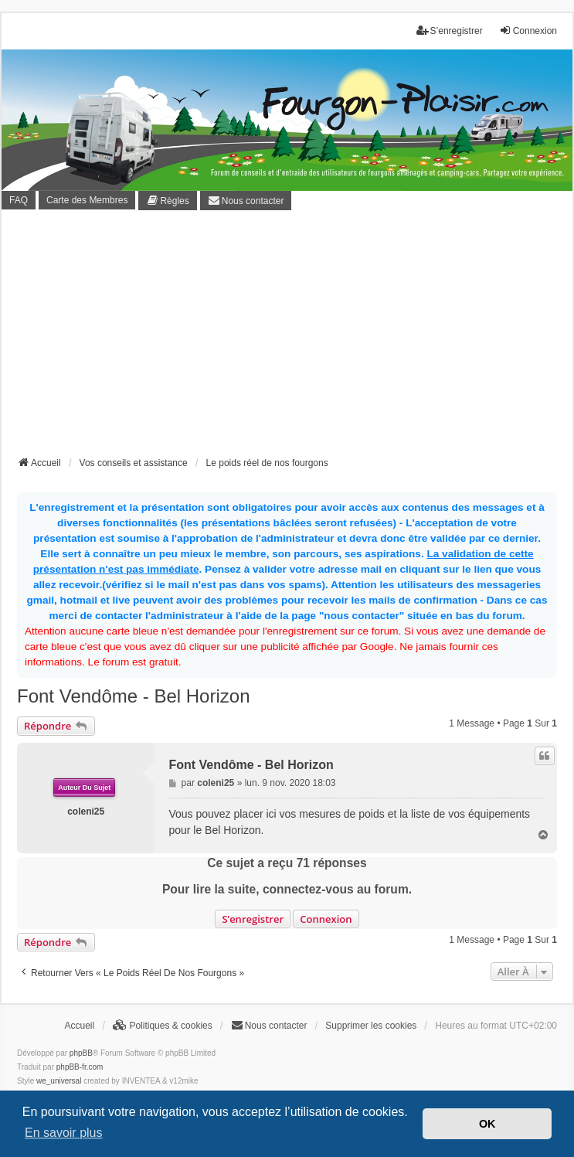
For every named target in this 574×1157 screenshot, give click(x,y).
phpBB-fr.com (80, 1067)
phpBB (81, 1053)
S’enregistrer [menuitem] (449, 30)
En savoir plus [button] (64, 1132)
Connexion (326, 919)
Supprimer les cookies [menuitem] (370, 1025)
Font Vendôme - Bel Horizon (133, 696)
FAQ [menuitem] (18, 200)
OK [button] (487, 1124)
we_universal (58, 1081)
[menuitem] (167, 200)
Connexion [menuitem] (528, 30)
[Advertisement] (295, 338)
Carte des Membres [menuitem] (86, 200)
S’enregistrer (253, 919)
